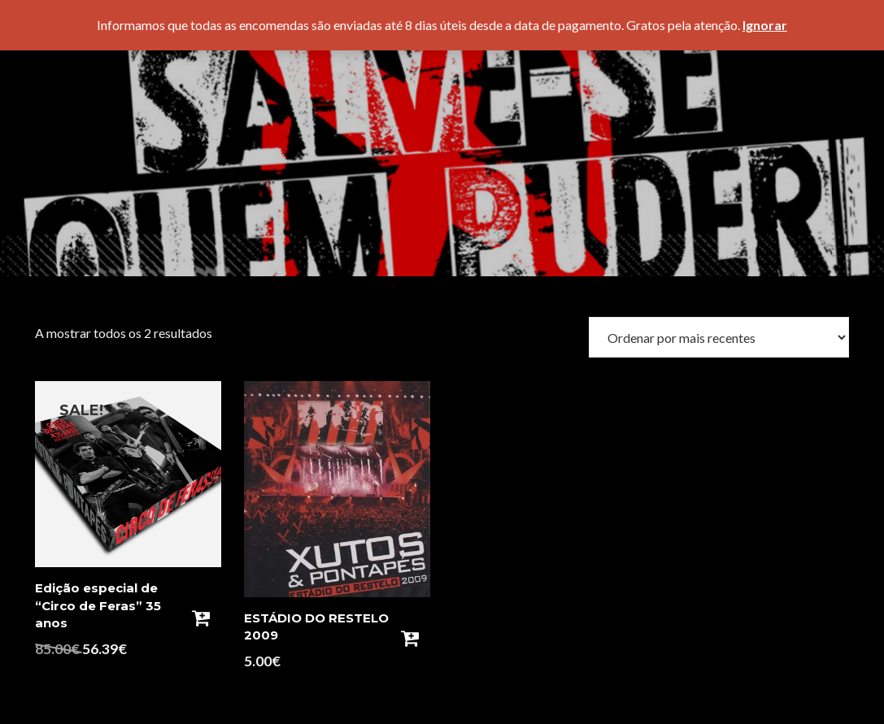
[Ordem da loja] (719, 337)
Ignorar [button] (764, 25)
